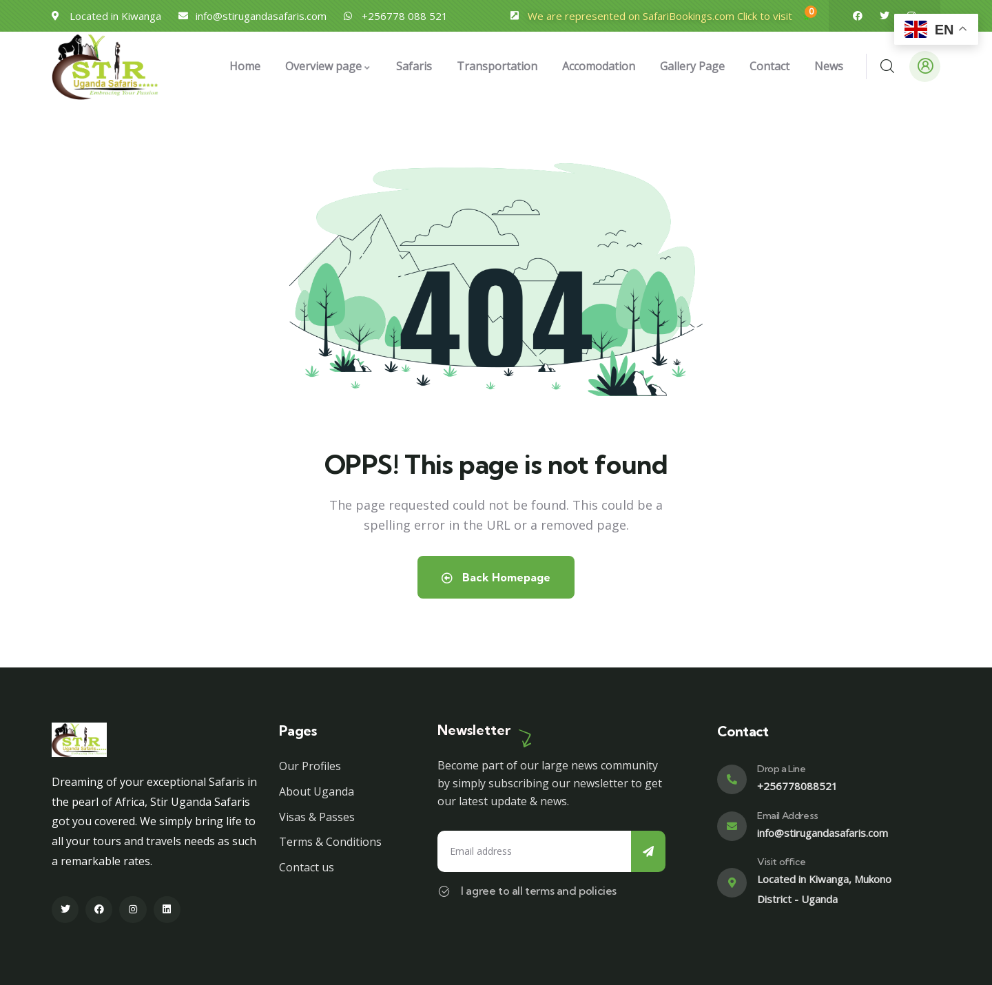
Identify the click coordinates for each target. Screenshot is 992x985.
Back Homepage (496, 577)
